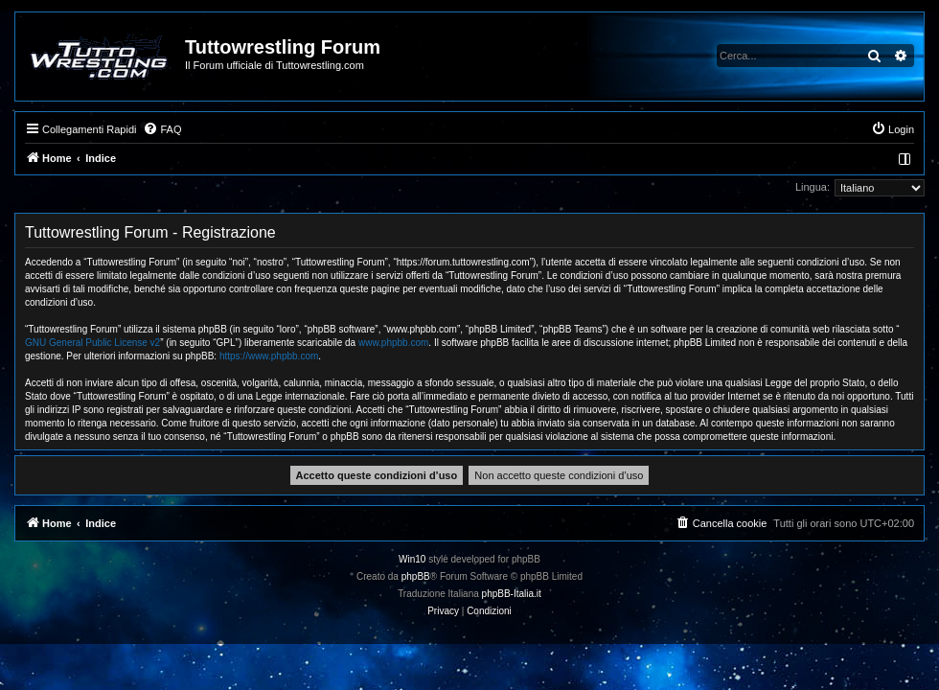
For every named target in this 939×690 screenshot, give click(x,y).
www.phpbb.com (393, 342)
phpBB (415, 576)
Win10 (412, 559)
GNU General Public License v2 (92, 342)
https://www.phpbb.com (268, 356)
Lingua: (812, 187)
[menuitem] (162, 129)
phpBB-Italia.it (511, 593)
